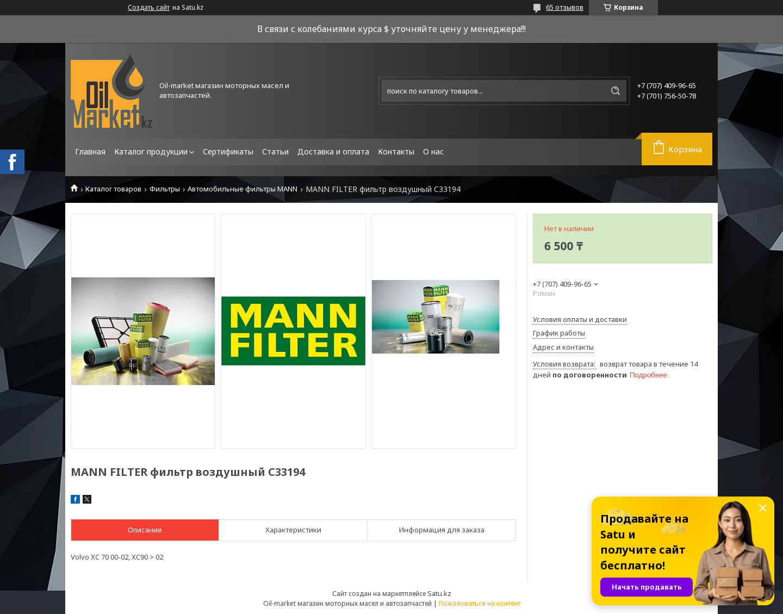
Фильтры (165, 189)
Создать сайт (149, 7)
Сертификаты (228, 151)
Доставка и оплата (333, 151)
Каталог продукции (151, 151)
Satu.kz (439, 593)
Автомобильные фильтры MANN (242, 189)
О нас (433, 151)
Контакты (396, 151)
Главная (90, 151)
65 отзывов (564, 7)
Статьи (275, 151)
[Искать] (615, 91)
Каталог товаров (113, 189)
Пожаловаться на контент (479, 603)
